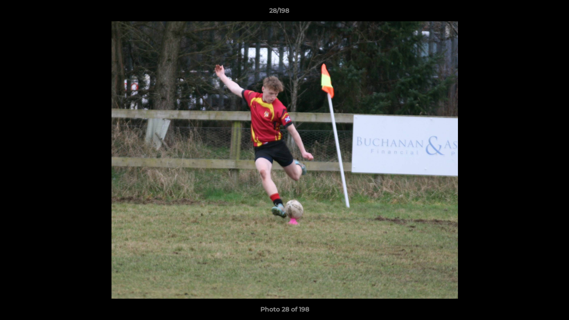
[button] (531, 13)
